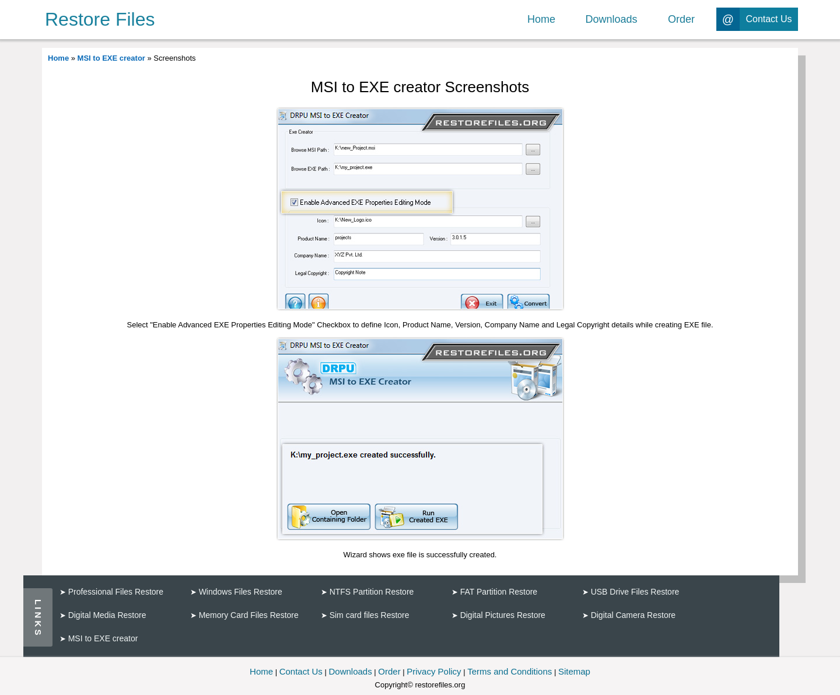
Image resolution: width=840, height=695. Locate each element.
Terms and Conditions (509, 671)
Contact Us (301, 671)
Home (58, 58)
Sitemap (574, 671)
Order (389, 671)
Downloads (350, 671)
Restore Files (100, 19)
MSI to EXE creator (111, 58)
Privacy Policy (434, 671)
